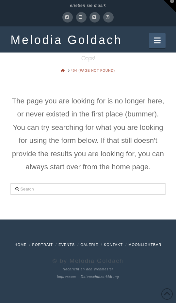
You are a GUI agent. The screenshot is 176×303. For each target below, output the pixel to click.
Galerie (89, 245)
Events (66, 245)
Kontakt (113, 245)
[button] (157, 40)
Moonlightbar (144, 245)
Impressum (66, 277)
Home (20, 245)
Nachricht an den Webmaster (88, 269)
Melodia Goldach (66, 40)
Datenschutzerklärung (100, 277)
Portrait (42, 245)
